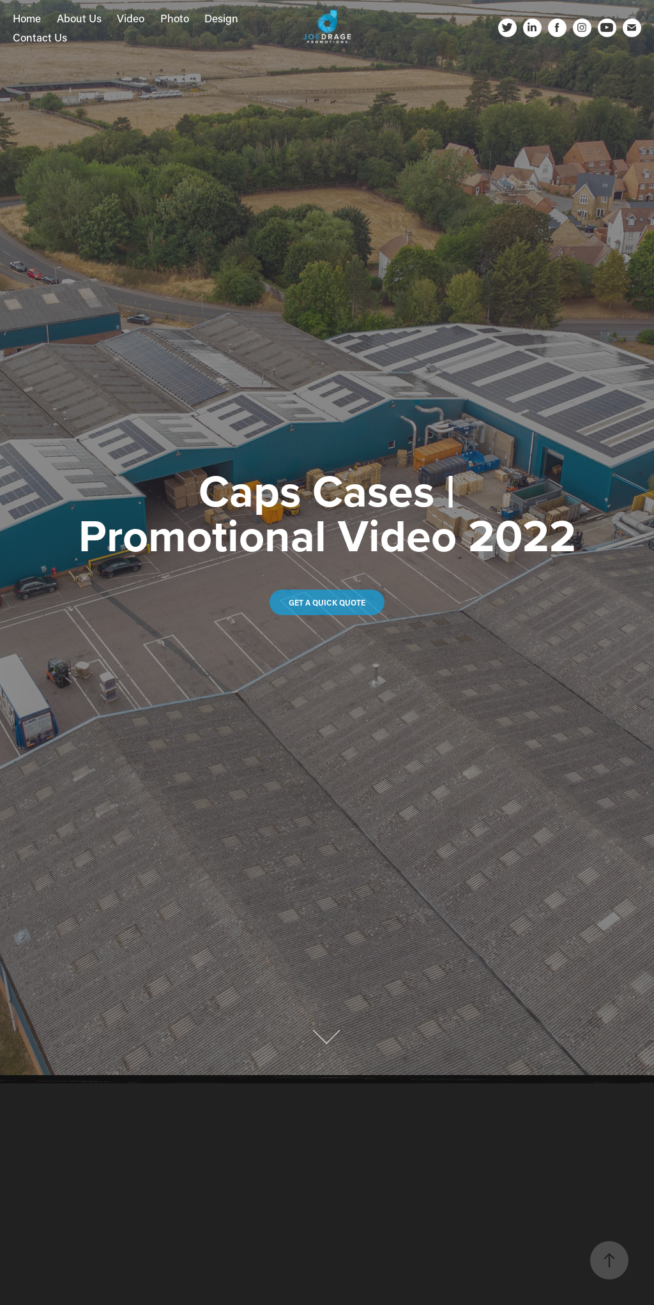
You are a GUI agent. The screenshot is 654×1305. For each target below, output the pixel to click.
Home (27, 18)
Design (221, 18)
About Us (79, 18)
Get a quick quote (327, 602)
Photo (174, 18)
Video (130, 18)
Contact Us (40, 37)
